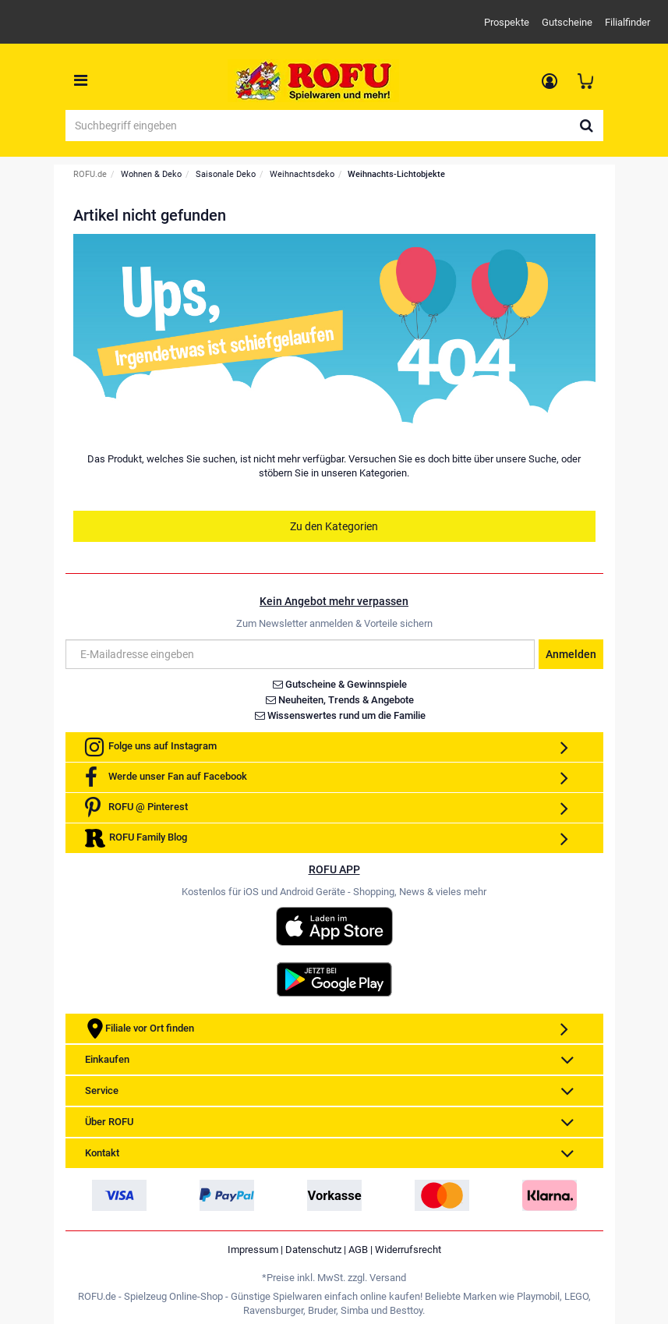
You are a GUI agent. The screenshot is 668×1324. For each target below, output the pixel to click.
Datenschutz (313, 1249)
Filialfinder (627, 22)
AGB (358, 1249)
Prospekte (506, 22)
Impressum (253, 1249)
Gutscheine (567, 22)
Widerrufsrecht (408, 1249)
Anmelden (571, 654)
